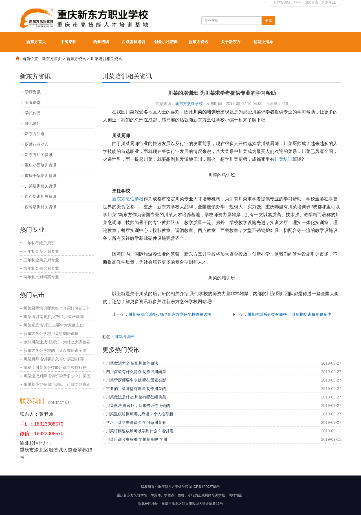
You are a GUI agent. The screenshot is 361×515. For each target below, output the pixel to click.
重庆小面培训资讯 (40, 165)
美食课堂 (33, 102)
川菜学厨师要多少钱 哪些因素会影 (136, 380)
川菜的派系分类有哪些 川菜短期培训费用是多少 (289, 314)
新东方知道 (35, 134)
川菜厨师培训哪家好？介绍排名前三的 (57, 308)
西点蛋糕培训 (133, 42)
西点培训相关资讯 (40, 196)
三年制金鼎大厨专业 (41, 251)
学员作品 (33, 113)
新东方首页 (36, 42)
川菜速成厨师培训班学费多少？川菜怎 (57, 376)
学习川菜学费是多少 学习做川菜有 (136, 422)
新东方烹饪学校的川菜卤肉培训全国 (55, 350)
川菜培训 (283, 159)
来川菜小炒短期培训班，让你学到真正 (57, 384)
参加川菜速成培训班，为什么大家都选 (57, 342)
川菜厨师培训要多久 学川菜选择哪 (53, 359)
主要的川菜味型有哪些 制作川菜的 (136, 388)
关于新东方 (231, 42)
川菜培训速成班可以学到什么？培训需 (139, 431)
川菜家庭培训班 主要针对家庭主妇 (53, 325)
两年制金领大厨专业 (41, 268)
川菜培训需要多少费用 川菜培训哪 (53, 316)
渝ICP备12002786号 (204, 487)
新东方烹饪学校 (189, 103)
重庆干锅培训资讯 (40, 175)
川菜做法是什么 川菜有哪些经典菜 (136, 397)
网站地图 (235, 495)
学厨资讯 (33, 92)
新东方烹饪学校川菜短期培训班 (51, 333)
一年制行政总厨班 (39, 243)
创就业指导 (263, 42)
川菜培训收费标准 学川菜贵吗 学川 (137, 439)
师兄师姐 (33, 123)
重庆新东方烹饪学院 (132, 495)
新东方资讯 (198, 42)
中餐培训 (68, 42)
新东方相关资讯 (38, 154)
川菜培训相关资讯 (106, 58)
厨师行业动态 (37, 144)
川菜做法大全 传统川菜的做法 (132, 363)
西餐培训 (101, 42)
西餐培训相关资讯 (40, 207)
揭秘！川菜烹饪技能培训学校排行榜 (55, 367)
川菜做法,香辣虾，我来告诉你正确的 (138, 405)
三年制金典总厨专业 (41, 260)
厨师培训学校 (215, 495)
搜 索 (268, 21)
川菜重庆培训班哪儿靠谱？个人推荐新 (139, 414)
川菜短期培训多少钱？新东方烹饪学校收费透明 (169, 314)
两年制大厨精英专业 (41, 277)
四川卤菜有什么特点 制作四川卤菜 (136, 371)
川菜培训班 (124, 336)
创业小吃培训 (166, 42)
